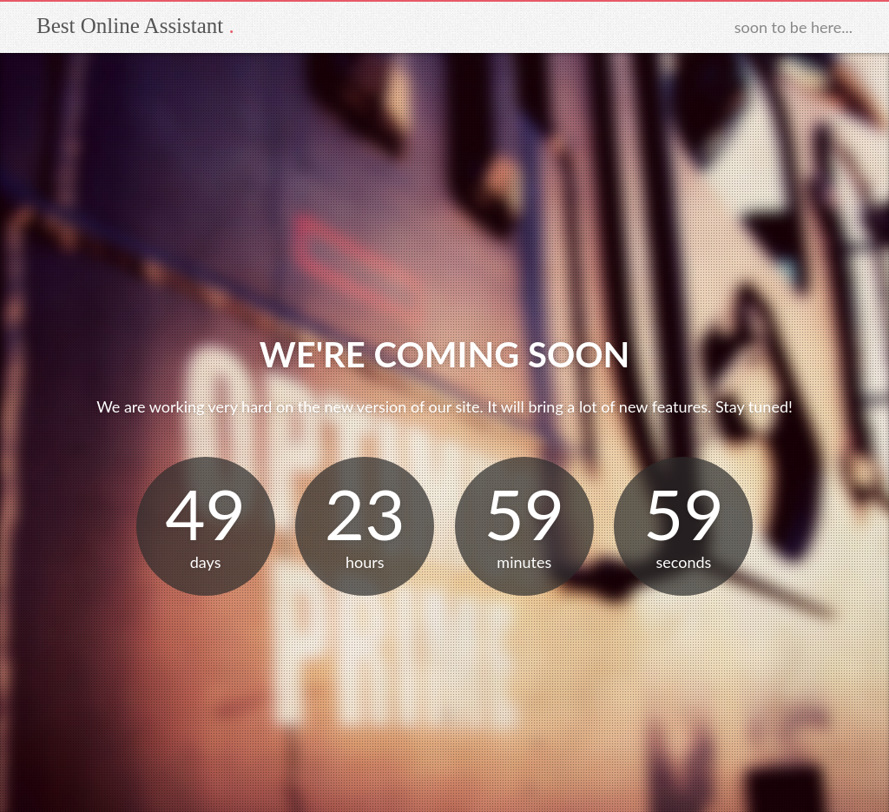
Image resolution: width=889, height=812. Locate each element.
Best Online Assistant (129, 25)
